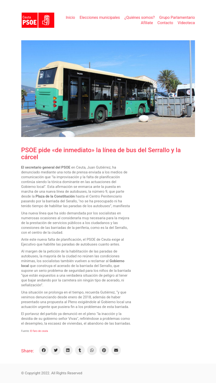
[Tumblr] (80, 350)
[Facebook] (44, 350)
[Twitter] (56, 350)
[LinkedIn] (68, 350)
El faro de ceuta (39, 331)
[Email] (116, 350)
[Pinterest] (104, 350)
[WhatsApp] (92, 350)
